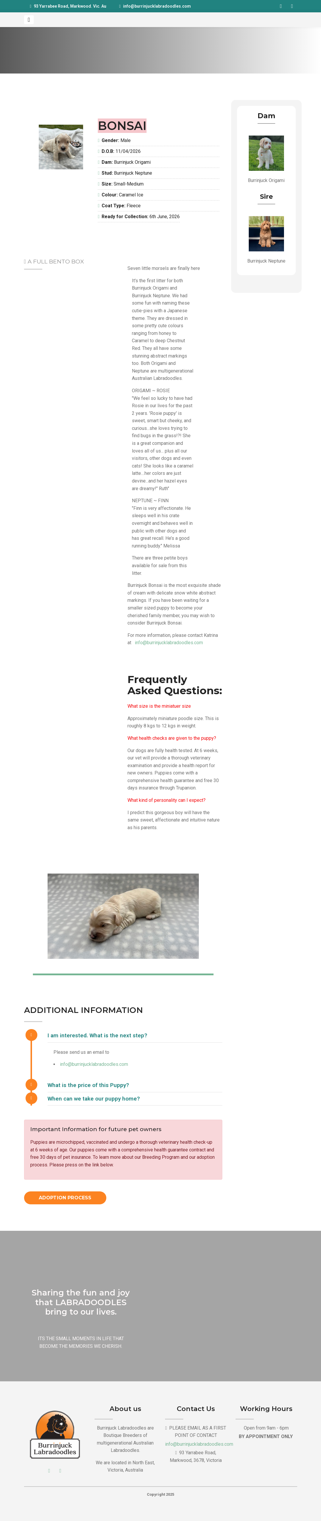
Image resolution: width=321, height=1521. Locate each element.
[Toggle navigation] (29, 19)
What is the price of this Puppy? (88, 1085)
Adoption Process (65, 1198)
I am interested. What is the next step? (97, 1035)
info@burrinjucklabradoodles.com (157, 6)
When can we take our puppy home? (94, 1098)
